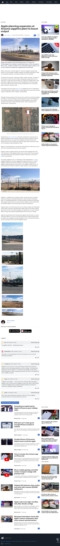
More (56, 2)
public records (18, 88)
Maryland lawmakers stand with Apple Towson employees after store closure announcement (26, 518)
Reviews (3, 541)
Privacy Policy (34, 541)
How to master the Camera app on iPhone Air (26, 455)
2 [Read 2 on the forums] (38, 528)
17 (34, 35)
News (7, 2)
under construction (12, 137)
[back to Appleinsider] (3, 2)
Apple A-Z (21, 541)
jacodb (5, 392)
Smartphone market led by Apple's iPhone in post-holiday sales (26, 408)
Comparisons (8, 541)
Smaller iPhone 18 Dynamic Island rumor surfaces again (25, 440)
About (35, 342)
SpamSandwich (7, 351)
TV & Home (41, 2)
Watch (28, 2)
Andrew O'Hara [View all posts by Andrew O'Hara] (17, 465)
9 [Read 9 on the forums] (38, 497)
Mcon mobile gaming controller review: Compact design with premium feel (26, 472)
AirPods (34, 2)
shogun (6, 378)
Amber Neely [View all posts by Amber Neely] (17, 528)
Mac (11, 2)
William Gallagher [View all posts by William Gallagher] (18, 449)
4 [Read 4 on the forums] (38, 511)
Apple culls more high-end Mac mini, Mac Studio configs (26, 503)
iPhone (22, 2)
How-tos (13, 541)
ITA (33, 133)
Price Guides (49, 2)
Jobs (29, 541)
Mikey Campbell (7, 35)
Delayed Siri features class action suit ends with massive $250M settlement (27, 487)
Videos (25, 541)
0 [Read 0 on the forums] (38, 418)
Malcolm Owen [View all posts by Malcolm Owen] (17, 418)
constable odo (7, 363)
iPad (16, 2)
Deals (17, 541)
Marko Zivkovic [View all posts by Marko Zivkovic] (17, 497)
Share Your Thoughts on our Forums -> (10, 402)
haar (5, 342)
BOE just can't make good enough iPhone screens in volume (24, 425)
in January (35, 159)
